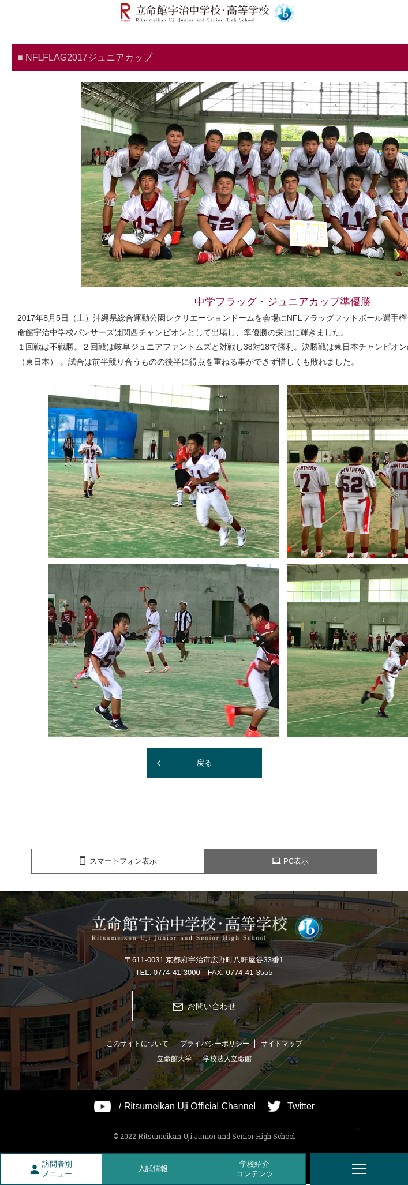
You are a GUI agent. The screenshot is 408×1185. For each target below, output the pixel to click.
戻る (204, 762)
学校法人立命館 (227, 1059)
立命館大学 (174, 1059)
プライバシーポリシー (214, 1044)
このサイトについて (137, 1044)
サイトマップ (281, 1044)
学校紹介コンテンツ (255, 1169)
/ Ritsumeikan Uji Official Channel (187, 1107)
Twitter (301, 1107)
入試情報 (153, 1168)
